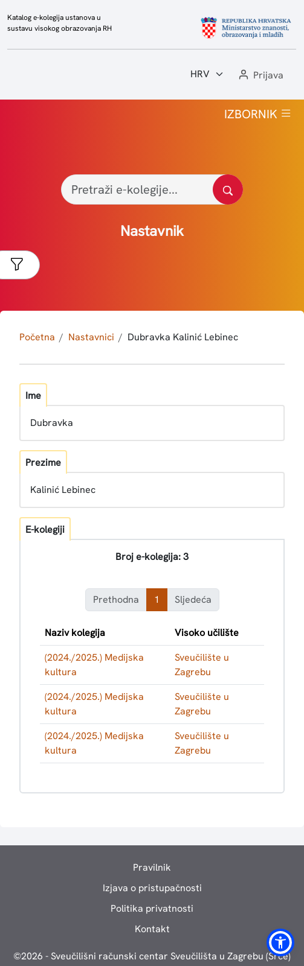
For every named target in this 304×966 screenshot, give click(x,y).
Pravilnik (152, 867)
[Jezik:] (207, 74)
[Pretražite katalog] (228, 189)
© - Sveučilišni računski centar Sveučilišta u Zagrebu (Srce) (152, 956)
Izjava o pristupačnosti (152, 888)
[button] (259, 75)
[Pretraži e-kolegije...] (152, 189)
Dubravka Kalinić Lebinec (183, 337)
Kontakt (152, 929)
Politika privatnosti (152, 908)
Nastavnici (91, 337)
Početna (37, 337)
